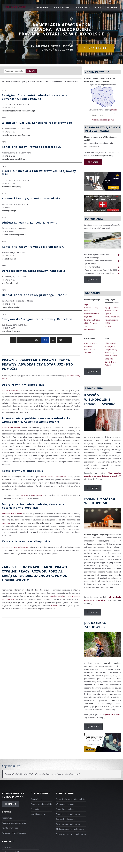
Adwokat (27, 364)
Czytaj (94, 488)
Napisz (95, 162)
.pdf (119, 254)
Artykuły (112, 7)
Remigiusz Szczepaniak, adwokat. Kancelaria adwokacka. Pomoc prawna (34, 96)
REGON (108, 326)
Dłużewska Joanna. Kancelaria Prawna (29, 222)
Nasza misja (7, 818)
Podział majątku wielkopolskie (68, 814)
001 (20, 340)
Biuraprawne (15, 7)
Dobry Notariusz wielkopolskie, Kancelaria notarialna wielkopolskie (33, 505)
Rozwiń (95, 726)
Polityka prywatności (10, 828)
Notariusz (53, 364)
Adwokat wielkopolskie (11, 427)
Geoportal (88, 346)
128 (60, 340)
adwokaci (70, 375)
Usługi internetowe (38, 814)
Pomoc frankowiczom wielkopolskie (70, 799)
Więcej (94, 279)
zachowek (43, 575)
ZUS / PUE (88, 352)
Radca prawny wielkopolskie (22, 470)
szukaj (31, 71)
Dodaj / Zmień (37, 799)
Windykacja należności (65, 804)
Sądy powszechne (112, 307)
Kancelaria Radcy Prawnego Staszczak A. (31, 147)
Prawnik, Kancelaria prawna (29, 360)
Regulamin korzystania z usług (14, 823)
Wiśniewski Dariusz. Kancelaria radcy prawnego (37, 122)
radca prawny (36, 495)
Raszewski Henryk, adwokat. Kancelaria (31, 198)
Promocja (35, 809)
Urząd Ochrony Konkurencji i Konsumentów (111, 352)
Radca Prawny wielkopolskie (53, 476)
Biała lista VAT (90, 349)
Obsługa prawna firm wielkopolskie (70, 829)
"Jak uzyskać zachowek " (110, 714)
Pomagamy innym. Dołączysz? (14, 833)
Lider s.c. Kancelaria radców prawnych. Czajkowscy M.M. (39, 172)
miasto (114, 110)
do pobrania (83, 7)
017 (36, 340)
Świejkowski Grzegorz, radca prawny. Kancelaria (37, 319)
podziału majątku (57, 596)
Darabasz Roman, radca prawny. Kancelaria (33, 270)
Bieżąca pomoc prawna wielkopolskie (71, 834)
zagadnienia (41, 7)
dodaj (98, 7)
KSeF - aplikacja (90, 343)
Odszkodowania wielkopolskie (68, 824)
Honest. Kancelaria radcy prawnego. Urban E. (35, 295)
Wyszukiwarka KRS (112, 317)
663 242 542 (98, 48)
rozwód (39, 571)
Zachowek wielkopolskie (65, 819)
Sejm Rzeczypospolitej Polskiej (91, 307)
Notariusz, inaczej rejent (12, 513)
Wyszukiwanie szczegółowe (103, 120)
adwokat (24, 495)
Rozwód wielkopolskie (65, 809)
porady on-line (62, 7)
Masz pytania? (7, 847)
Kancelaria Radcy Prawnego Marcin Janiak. (33, 246)
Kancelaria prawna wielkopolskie (26, 541)
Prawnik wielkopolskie (10, 390)
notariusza (6, 523)
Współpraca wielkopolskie (41, 804)
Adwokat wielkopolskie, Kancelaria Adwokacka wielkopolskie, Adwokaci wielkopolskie (36, 419)
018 (45, 340)
